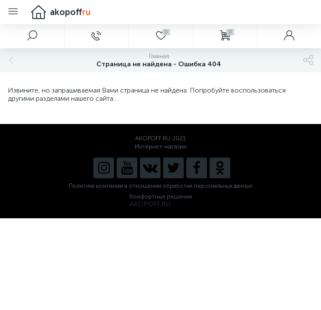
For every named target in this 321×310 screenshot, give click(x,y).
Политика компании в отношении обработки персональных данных (161, 186)
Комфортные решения (161, 196)
